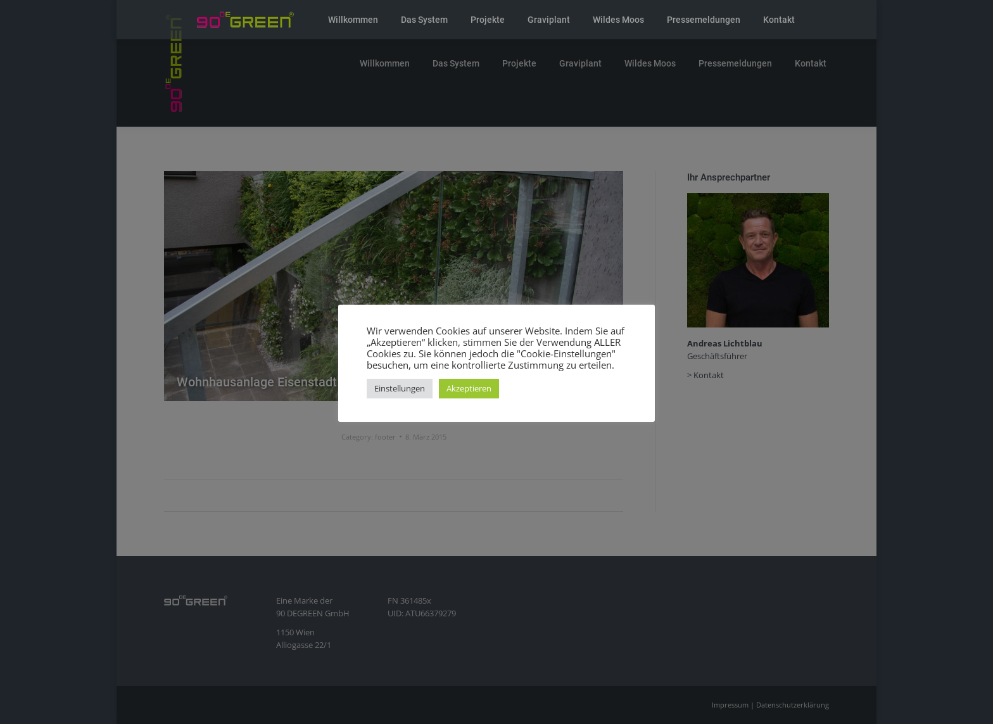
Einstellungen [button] (399, 388)
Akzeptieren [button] (468, 388)
